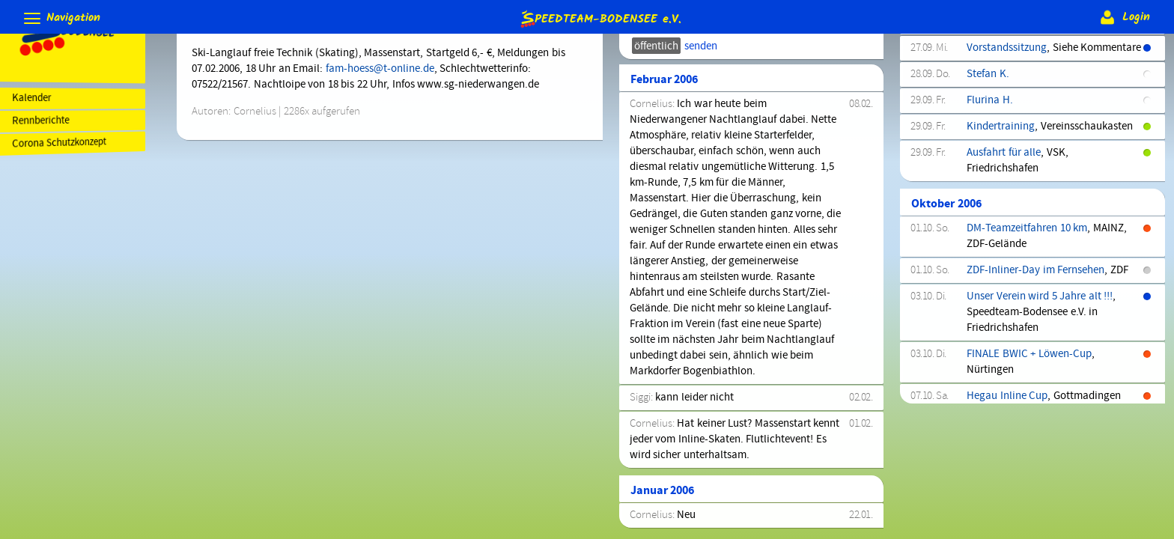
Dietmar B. (994, 219)
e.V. (600, 18)
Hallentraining (1004, 62)
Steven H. (992, 166)
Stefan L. (990, 339)
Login (1123, 17)
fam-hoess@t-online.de (389, 68)
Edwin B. (990, 140)
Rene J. (986, 88)
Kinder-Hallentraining (1021, 271)
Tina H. (986, 114)
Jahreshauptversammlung (1031, 392)
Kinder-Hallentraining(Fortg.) (1038, 297)
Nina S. (986, 245)
